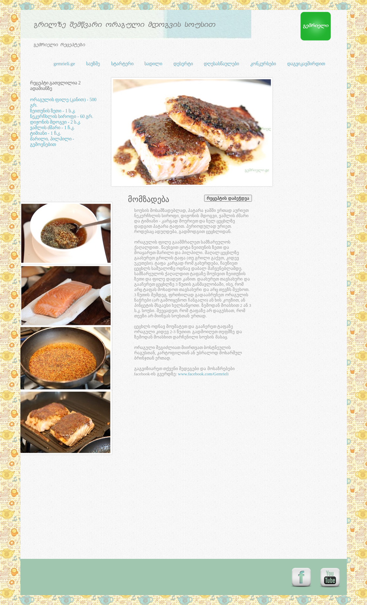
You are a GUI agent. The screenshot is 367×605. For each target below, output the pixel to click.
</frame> (237, 198)
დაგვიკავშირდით (306, 63)
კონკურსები (263, 63)
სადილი (154, 63)
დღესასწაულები (222, 63)
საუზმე (93, 63)
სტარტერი (123, 63)
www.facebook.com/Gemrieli (203, 373)
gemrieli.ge (64, 63)
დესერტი (183, 63)
